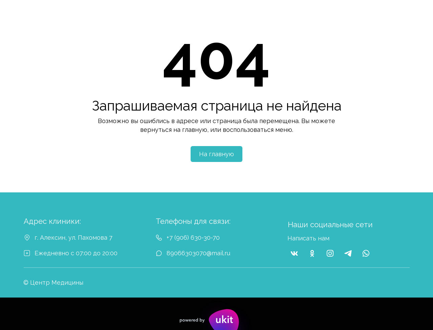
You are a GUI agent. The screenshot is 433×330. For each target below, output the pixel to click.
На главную (216, 154)
